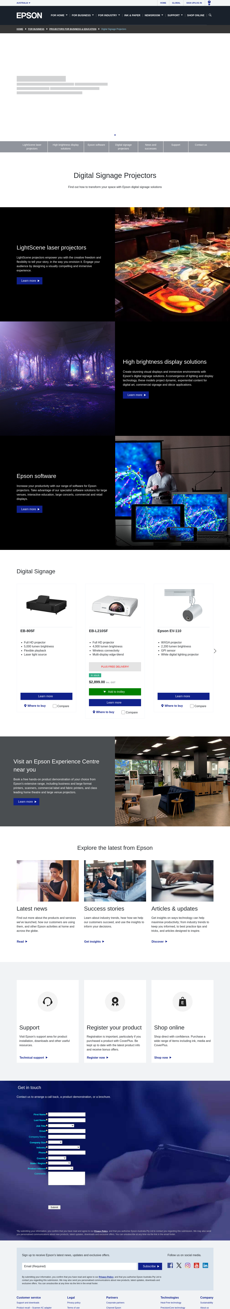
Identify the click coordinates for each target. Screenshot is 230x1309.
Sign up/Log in (194, 3)
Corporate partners (115, 1302)
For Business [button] (81, 15)
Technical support (32, 1057)
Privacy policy (73, 1302)
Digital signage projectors (123, 146)
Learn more (28, 280)
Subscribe (149, 1266)
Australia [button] (22, 3)
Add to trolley (116, 691)
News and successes (151, 146)
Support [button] (173, 15)
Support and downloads (28, 1302)
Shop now (161, 1057)
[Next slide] (215, 651)
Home (163, 3)
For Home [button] (58, 15)
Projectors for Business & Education (72, 29)
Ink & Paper (132, 15)
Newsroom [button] (153, 15)
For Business (36, 29)
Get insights (93, 941)
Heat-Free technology (170, 1302)
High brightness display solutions (66, 146)
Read (21, 941)
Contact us (201, 144)
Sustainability (206, 1302)
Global (176, 3)
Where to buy (36, 705)
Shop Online (195, 15)
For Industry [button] (108, 15)
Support (175, 144)
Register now (96, 1057)
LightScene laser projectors (32, 146)
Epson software (96, 144)
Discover (158, 941)
